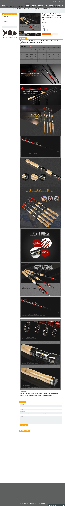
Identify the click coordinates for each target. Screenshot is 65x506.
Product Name (22, 416)
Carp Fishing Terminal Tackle (8, 22)
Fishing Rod (26, 14)
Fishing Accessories (7, 27)
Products (21, 14)
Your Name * (22, 409)
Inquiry (54, 38)
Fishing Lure (6, 24)
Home (18, 14)
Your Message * (22, 420)
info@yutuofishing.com (14, 1)
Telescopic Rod (31, 14)
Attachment (47, 38)
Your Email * (22, 412)
